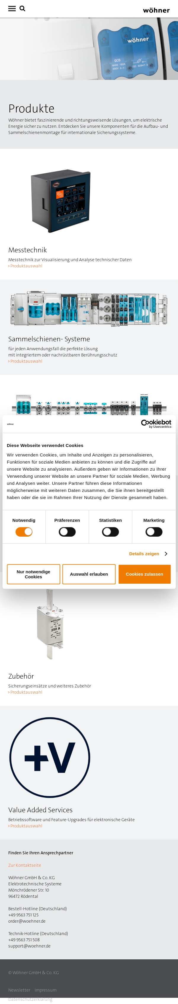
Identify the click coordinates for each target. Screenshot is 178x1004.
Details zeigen (144, 553)
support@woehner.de (29, 946)
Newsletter (19, 990)
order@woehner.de (27, 921)
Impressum (46, 990)
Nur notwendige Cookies (33, 574)
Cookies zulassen (144, 574)
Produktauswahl (26, 266)
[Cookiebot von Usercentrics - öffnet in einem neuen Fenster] (145, 423)
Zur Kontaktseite (24, 865)
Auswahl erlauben (89, 574)
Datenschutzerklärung (30, 999)
